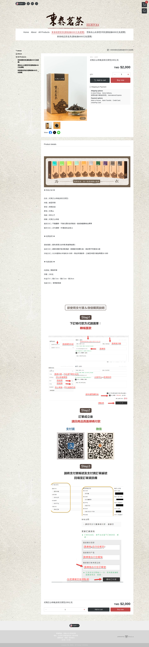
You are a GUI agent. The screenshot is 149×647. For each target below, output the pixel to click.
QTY (91, 74)
